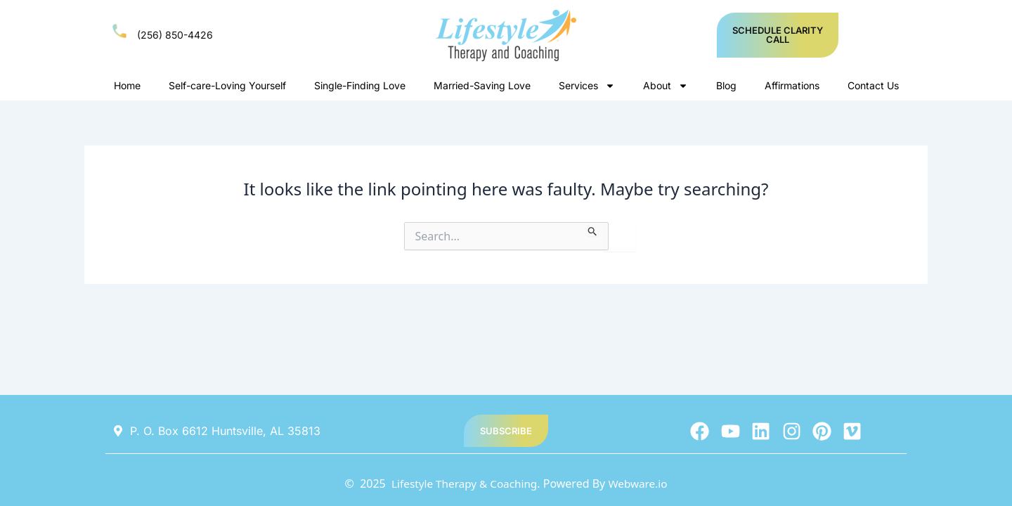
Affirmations (792, 85)
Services (587, 86)
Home (127, 85)
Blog (726, 85)
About (665, 86)
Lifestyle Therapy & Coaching (463, 483)
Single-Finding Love (360, 85)
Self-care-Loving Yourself (227, 85)
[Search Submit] (593, 229)
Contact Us (873, 85)
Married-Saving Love (482, 85)
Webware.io (641, 483)
